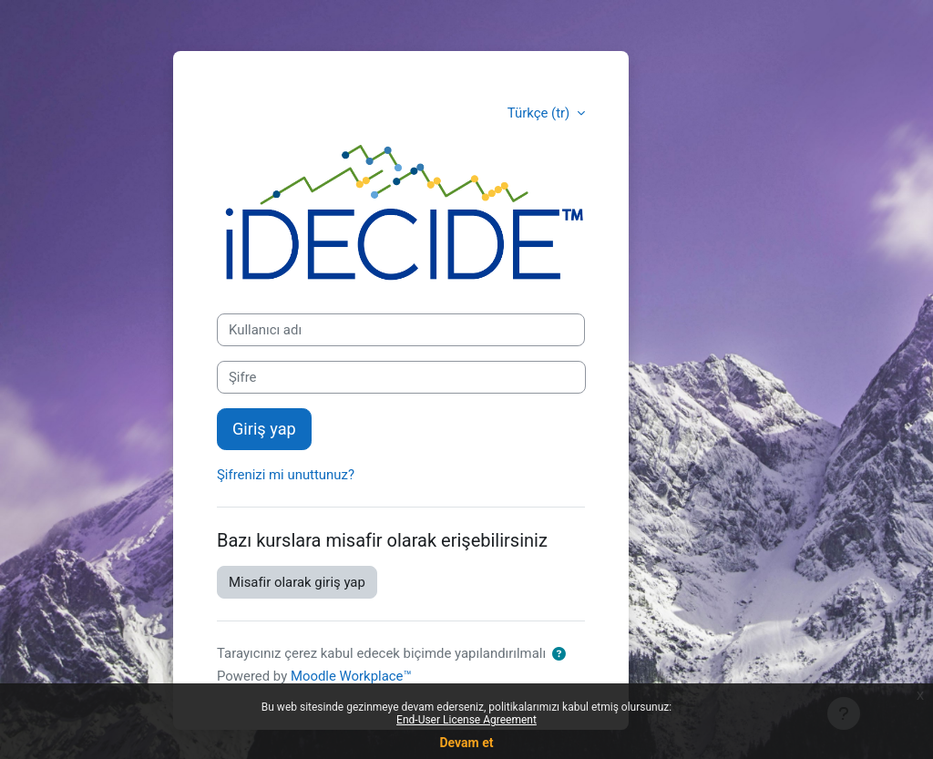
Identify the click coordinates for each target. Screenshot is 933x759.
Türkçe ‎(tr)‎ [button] (540, 113)
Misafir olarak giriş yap (297, 582)
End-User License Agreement (466, 719)
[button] (559, 654)
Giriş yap (264, 428)
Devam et (467, 742)
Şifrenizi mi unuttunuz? (285, 475)
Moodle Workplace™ (351, 676)
